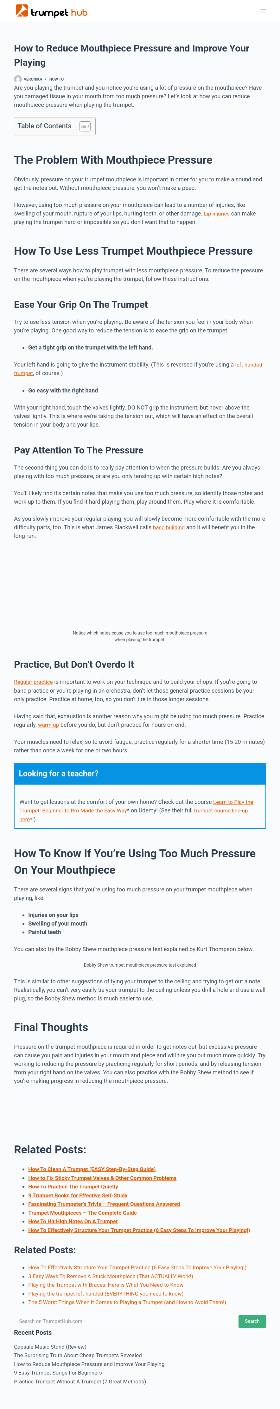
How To (56, 79)
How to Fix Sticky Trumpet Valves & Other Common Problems (106, 1176)
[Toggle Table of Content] (82, 126)
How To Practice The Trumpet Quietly (75, 1184)
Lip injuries (218, 213)
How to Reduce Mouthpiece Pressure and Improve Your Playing (93, 1360)
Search (252, 1318)
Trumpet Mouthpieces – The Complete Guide (85, 1210)
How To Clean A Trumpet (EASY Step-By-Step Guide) (95, 1167)
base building (170, 526)
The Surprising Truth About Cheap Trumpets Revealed (81, 1351)
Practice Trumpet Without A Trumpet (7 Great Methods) (84, 1377)
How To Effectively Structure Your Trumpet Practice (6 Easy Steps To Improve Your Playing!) (145, 1227)
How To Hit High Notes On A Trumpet (75, 1219)
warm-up (49, 723)
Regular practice (34, 681)
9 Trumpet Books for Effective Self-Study (80, 1193)
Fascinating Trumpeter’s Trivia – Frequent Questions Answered (108, 1202)
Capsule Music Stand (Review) (52, 1343)
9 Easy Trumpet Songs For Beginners (60, 1368)
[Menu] (263, 11)
